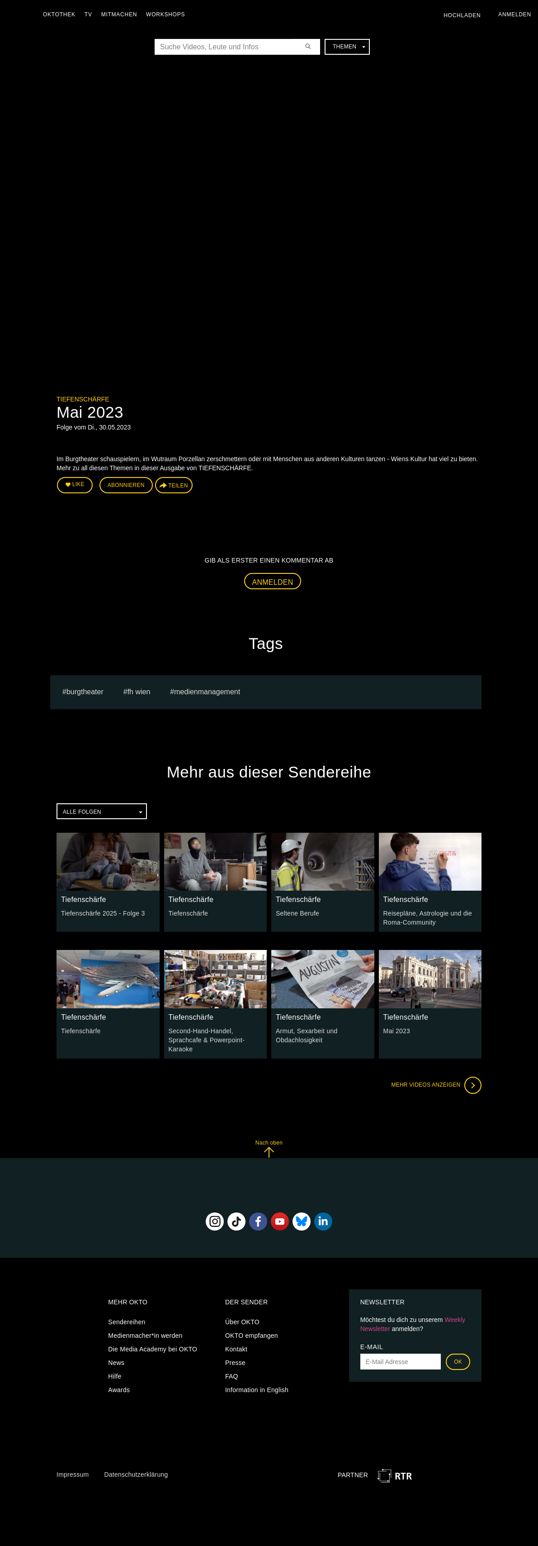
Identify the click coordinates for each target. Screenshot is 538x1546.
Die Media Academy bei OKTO (152, 1349)
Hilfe (114, 1376)
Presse (235, 1362)
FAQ (231, 1376)
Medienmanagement (207, 692)
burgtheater (85, 692)
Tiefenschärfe (83, 399)
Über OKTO (242, 1322)
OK (458, 1362)
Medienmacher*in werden (145, 1335)
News (116, 1362)
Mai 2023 (397, 1031)
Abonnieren (126, 485)
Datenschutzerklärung (136, 1474)
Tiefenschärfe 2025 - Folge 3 (103, 913)
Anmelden (272, 582)
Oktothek (59, 14)
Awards (119, 1389)
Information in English (256, 1389)
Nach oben (269, 1149)
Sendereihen (126, 1322)
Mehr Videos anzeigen (436, 1085)
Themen (349, 46)
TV (88, 14)
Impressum (73, 1474)
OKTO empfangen (251, 1335)
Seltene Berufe (297, 913)
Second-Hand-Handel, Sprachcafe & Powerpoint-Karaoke (207, 1040)
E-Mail (371, 1346)
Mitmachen (119, 14)
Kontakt (236, 1349)
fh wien (139, 692)
